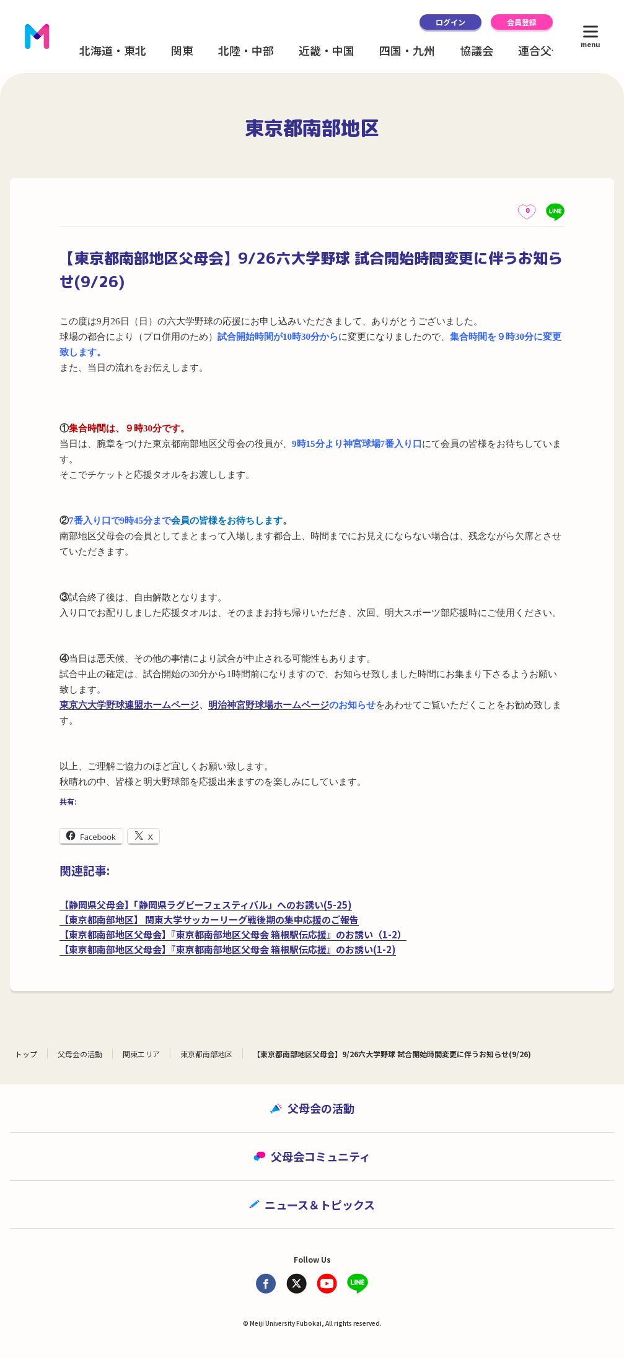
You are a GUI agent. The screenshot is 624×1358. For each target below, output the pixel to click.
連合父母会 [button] (546, 50)
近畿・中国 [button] (326, 50)
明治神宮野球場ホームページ (268, 705)
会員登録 (522, 22)
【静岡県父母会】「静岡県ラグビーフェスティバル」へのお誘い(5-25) (205, 904)
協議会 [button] (476, 50)
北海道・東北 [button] (112, 50)
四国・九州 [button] (407, 50)
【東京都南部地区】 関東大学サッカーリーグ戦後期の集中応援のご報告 (209, 919)
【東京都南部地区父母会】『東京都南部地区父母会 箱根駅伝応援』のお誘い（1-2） (232, 934)
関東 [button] (182, 50)
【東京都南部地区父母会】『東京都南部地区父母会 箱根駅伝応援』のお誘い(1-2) (227, 949)
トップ (26, 1054)
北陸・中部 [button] (246, 50)
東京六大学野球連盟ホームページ (129, 705)
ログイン (450, 22)
